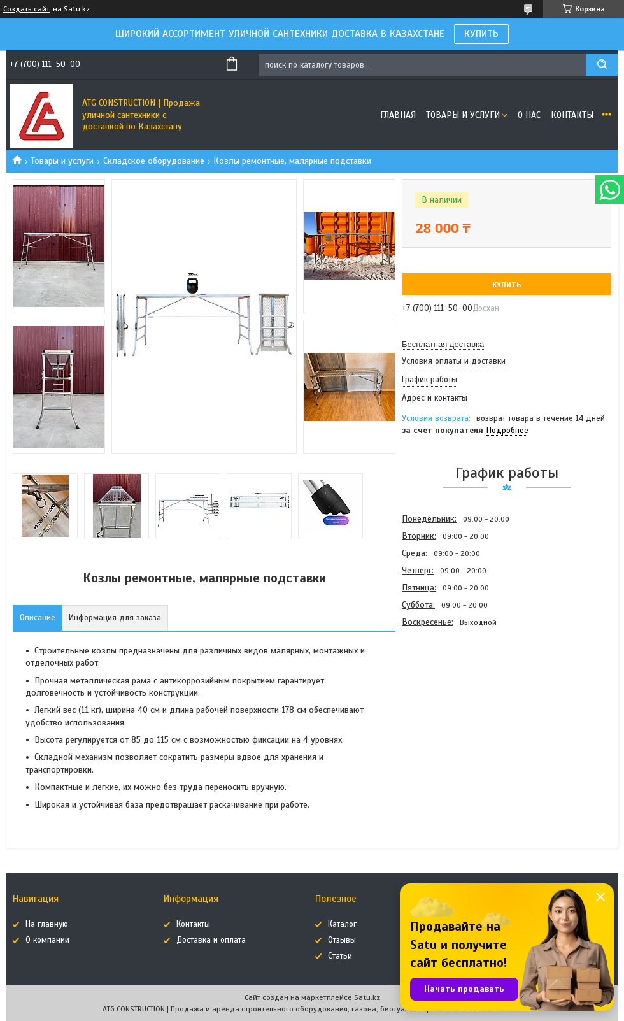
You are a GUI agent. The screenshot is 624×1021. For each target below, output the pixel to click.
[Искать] (602, 65)
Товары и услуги (463, 115)
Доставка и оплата (211, 940)
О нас (529, 115)
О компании (47, 940)
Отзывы (342, 940)
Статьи (340, 956)
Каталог (342, 924)
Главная (398, 115)
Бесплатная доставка (443, 344)
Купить (506, 284)
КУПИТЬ (481, 33)
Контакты (572, 115)
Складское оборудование (153, 160)
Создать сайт (26, 8)
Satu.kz (367, 997)
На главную (46, 924)
